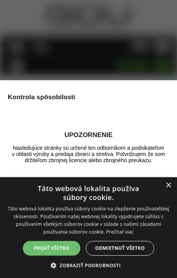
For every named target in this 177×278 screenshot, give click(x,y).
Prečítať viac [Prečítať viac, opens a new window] (120, 232)
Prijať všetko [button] (52, 248)
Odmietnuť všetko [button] (120, 248)
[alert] (88, 227)
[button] (88, 265)
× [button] (168, 185)
